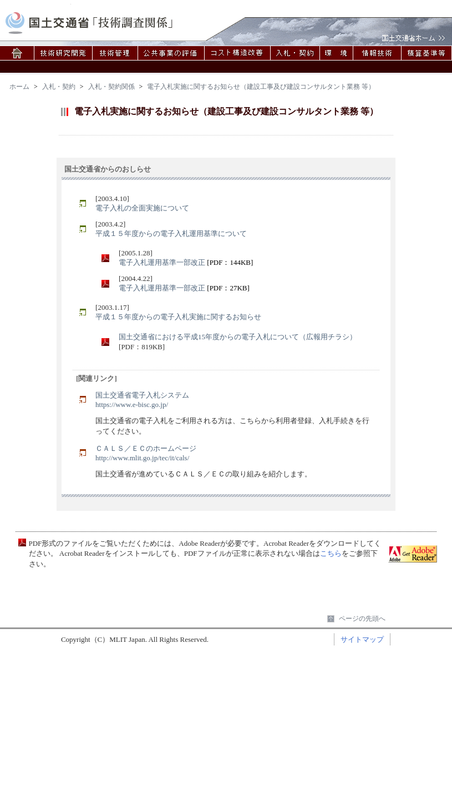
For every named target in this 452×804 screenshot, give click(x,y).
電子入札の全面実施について (142, 208)
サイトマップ (362, 639)
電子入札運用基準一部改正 (162, 262)
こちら (331, 553)
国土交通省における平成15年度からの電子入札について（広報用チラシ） (238, 337)
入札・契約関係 (111, 87)
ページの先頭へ (362, 618)
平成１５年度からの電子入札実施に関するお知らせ (178, 317)
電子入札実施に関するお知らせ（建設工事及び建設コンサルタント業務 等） (261, 87)
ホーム (19, 87)
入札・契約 (58, 87)
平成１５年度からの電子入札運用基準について (171, 233)
